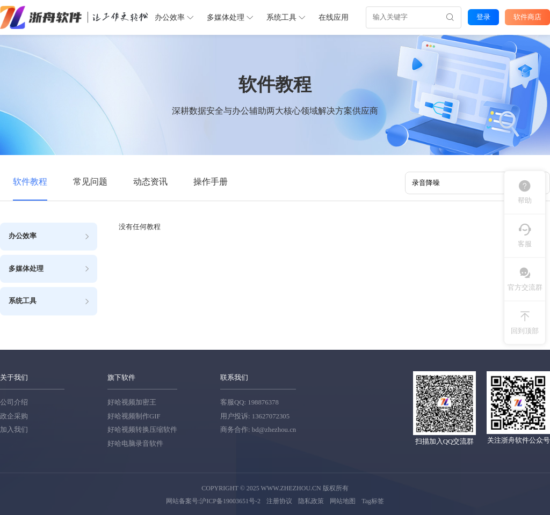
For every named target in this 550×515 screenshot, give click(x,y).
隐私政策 (311, 500)
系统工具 (285, 17)
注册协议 (279, 500)
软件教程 (30, 181)
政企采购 (14, 415)
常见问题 (90, 181)
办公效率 (173, 17)
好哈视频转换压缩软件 (142, 429)
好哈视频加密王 (131, 402)
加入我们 (14, 429)
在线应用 (333, 17)
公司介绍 (14, 402)
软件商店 (527, 16)
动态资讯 (150, 181)
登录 (483, 16)
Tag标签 (372, 500)
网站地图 (343, 500)
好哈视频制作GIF (134, 415)
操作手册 (210, 181)
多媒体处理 (229, 17)
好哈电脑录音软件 (135, 442)
